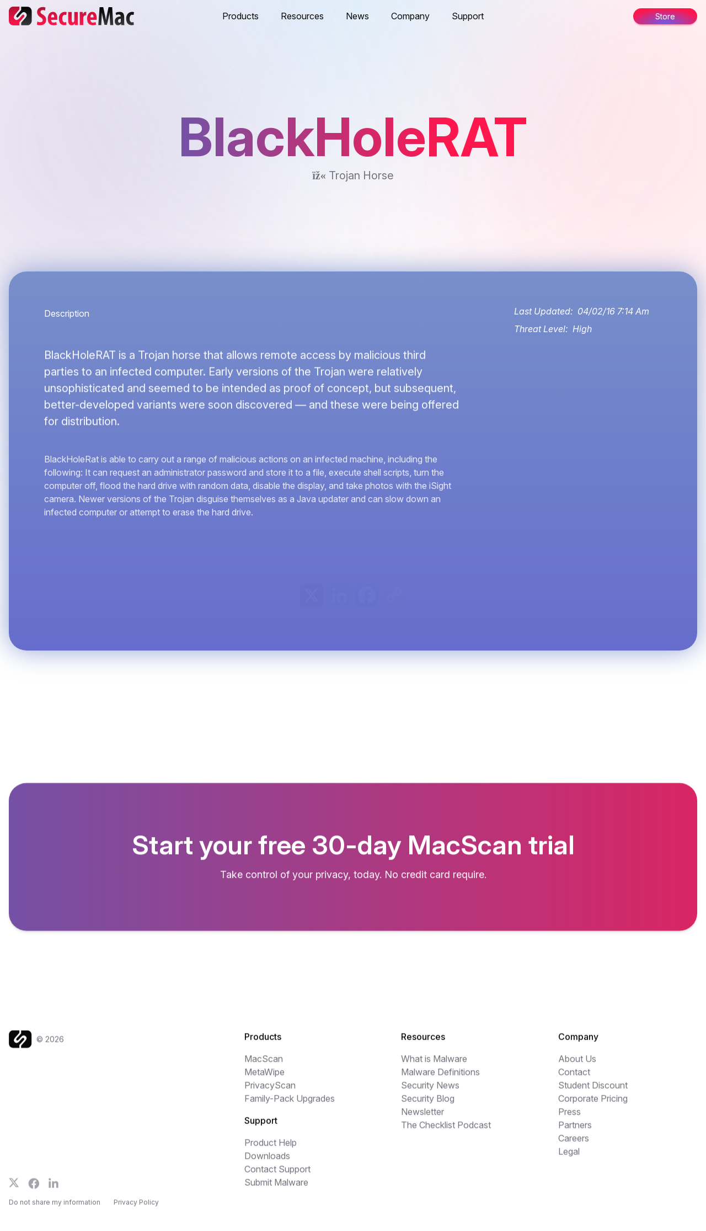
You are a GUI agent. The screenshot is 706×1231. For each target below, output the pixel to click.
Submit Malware (276, 1187)
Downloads (267, 1161)
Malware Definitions (440, 1077)
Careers (573, 1143)
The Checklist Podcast (446, 1130)
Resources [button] (302, 16)
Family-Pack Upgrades (289, 1104)
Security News (430, 1090)
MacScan (263, 1064)
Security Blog (427, 1104)
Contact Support (277, 1174)
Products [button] (240, 16)
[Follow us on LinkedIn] (53, 1188)
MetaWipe (264, 1077)
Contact (574, 1077)
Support (468, 16)
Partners (575, 1130)
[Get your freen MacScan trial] (353, 857)
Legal (569, 1157)
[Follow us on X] (14, 1188)
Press (569, 1117)
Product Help (270, 1148)
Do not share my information (54, 1210)
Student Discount (593, 1090)
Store (665, 16)
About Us (577, 1064)
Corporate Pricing (593, 1104)
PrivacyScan (270, 1090)
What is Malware (434, 1064)
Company (410, 16)
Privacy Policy (136, 1210)
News (357, 16)
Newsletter (422, 1117)
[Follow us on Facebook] (34, 1189)
